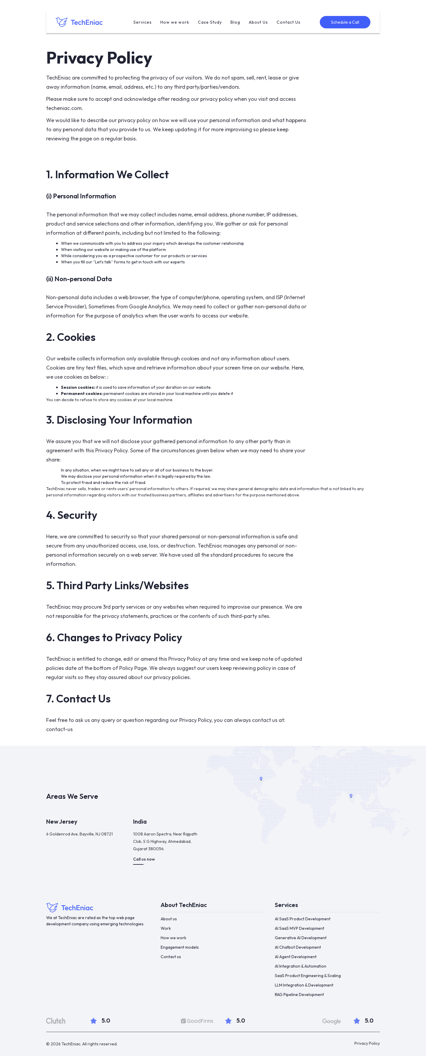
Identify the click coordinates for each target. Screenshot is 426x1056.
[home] (81, 22)
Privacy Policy (367, 1043)
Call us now (144, 859)
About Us (258, 22)
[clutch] (55, 1021)
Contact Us (289, 22)
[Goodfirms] (197, 1021)
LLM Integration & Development (304, 985)
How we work (174, 22)
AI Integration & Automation (300, 966)
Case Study (210, 22)
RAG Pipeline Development (299, 994)
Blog (235, 22)
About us (169, 918)
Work (166, 928)
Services (142, 22)
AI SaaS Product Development (302, 918)
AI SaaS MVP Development (299, 928)
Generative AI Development (301, 937)
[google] (331, 1021)
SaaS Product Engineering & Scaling (308, 975)
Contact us (171, 956)
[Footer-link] (98, 907)
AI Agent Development (296, 956)
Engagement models (180, 947)
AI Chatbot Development (298, 947)
